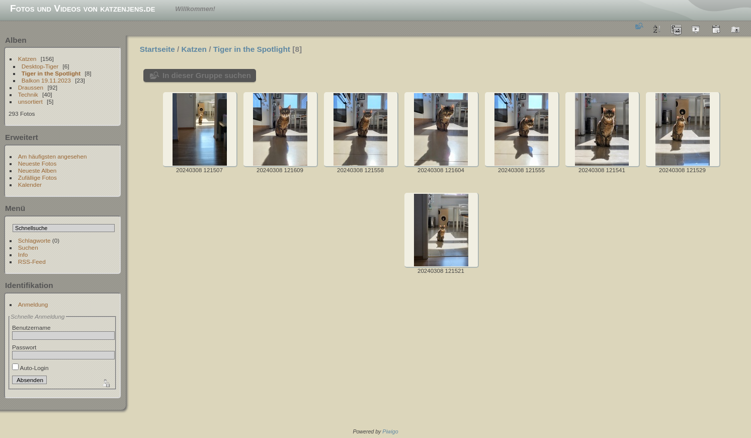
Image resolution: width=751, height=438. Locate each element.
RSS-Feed (32, 261)
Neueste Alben (37, 170)
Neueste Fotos (37, 163)
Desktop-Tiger (40, 66)
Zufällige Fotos (37, 177)
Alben (16, 40)
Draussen (30, 87)
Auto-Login (30, 367)
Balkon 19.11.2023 (46, 80)
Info (23, 254)
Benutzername (31, 327)
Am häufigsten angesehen (52, 156)
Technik (28, 94)
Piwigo (390, 431)
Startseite (157, 49)
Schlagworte (34, 240)
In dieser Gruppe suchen (206, 75)
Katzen (27, 58)
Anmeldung (33, 304)
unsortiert (30, 101)
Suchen (28, 247)
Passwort (24, 347)
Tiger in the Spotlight (51, 73)
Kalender (30, 184)
